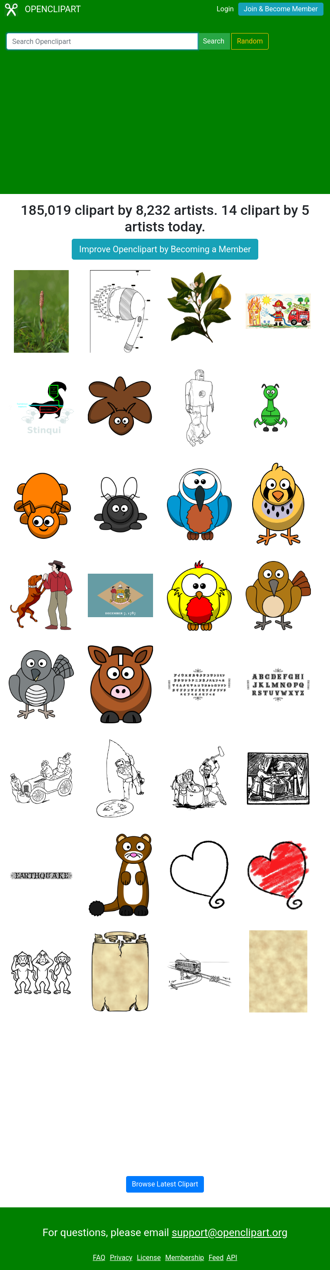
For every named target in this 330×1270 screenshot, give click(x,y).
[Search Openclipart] (102, 41)
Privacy (121, 1257)
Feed (216, 1257)
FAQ (99, 1257)
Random (250, 41)
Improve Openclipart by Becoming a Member (165, 249)
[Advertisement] (165, 122)
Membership (184, 1257)
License (149, 1257)
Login (225, 9)
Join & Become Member (281, 9)
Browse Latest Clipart (165, 1184)
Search (213, 41)
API (232, 1257)
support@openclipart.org (229, 1233)
